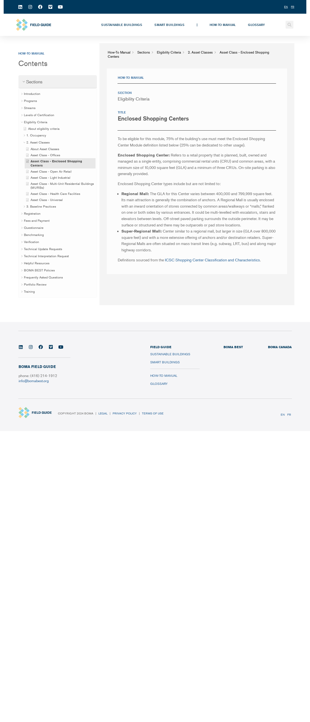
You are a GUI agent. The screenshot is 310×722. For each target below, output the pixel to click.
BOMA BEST (233, 347)
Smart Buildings (169, 25)
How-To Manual (223, 25)
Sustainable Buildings (121, 25)
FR (289, 414)
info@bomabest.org (34, 380)
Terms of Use (152, 413)
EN (283, 414)
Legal (102, 413)
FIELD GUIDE (160, 347)
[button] (289, 25)
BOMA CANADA (280, 347)
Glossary (256, 25)
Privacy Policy (125, 413)
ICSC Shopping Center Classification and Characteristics (212, 259)
